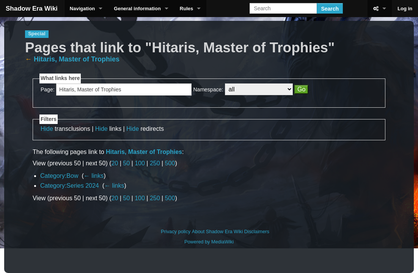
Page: (48, 89)
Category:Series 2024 (69, 185)
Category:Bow (59, 176)
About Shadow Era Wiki (217, 231)
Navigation (82, 8)
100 (140, 163)
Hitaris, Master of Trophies (76, 59)
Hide (47, 129)
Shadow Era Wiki (32, 8)
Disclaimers (256, 231)
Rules (186, 8)
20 (115, 163)
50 (126, 163)
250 (155, 163)
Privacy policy (175, 231)
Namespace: (208, 89)
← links (94, 176)
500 (170, 163)
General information (137, 8)
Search (330, 9)
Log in (405, 8)
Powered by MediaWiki (209, 242)
